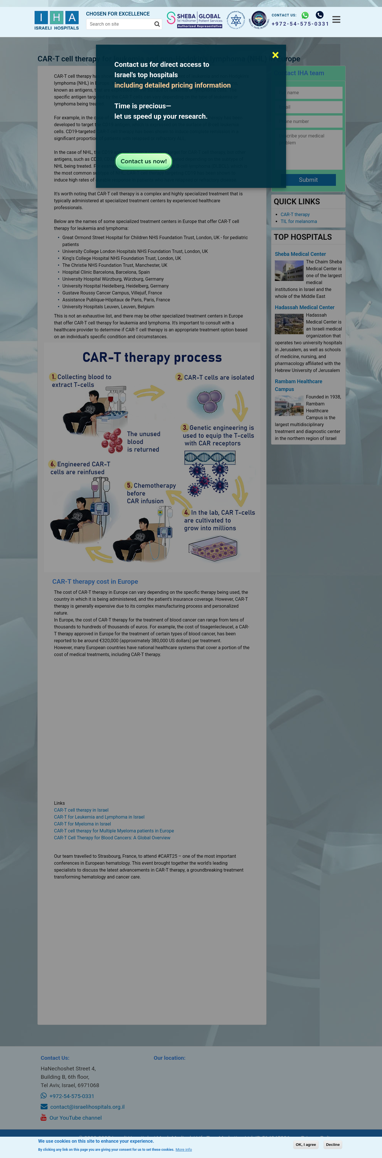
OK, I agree (306, 1144)
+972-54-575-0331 (297, 24)
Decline (333, 1144)
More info (183, 1149)
